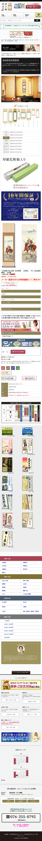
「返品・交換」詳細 (10, 727)
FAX (9, 801)
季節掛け (7, 447)
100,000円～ (7, 637)
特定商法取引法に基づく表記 (31, 834)
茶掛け (3, 572)
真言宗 (3, 606)
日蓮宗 (24, 606)
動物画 (3, 590)
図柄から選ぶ (7, 576)
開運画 (3, 584)
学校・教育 (8, 539)
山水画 (7, 484)
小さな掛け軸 (28, 521)
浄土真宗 (4, 602)
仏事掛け (4, 562)
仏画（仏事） (5, 580)
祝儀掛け (4, 569)
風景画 (3, 587)
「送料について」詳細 (31, 714)
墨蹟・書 (25, 590)
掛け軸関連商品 (28, 447)
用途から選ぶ (7, 558)
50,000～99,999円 (8, 634)
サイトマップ (21, 835)
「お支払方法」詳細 (10, 714)
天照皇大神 (28, 465)
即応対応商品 (28, 431)
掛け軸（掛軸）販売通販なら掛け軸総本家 (9, 39)
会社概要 (6, 834)
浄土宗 (24, 602)
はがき (21, 801)
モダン (3, 594)
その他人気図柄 (27, 594)
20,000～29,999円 (8, 627)
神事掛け (25, 562)
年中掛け (4, 565)
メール (33, 801)
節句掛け (25, 569)
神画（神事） (26, 580)
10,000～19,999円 (8, 624)
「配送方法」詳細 (31, 701)
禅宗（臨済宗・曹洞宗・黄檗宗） (31, 611)
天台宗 (3, 611)
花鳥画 (24, 587)
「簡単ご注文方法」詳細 (10, 700)
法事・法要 (28, 484)
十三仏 (27, 502)
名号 (7, 502)
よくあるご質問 (8, 431)
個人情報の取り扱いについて (16, 834)
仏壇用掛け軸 (8, 521)
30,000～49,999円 (8, 630)
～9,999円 (6, 620)
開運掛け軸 (8, 465)
